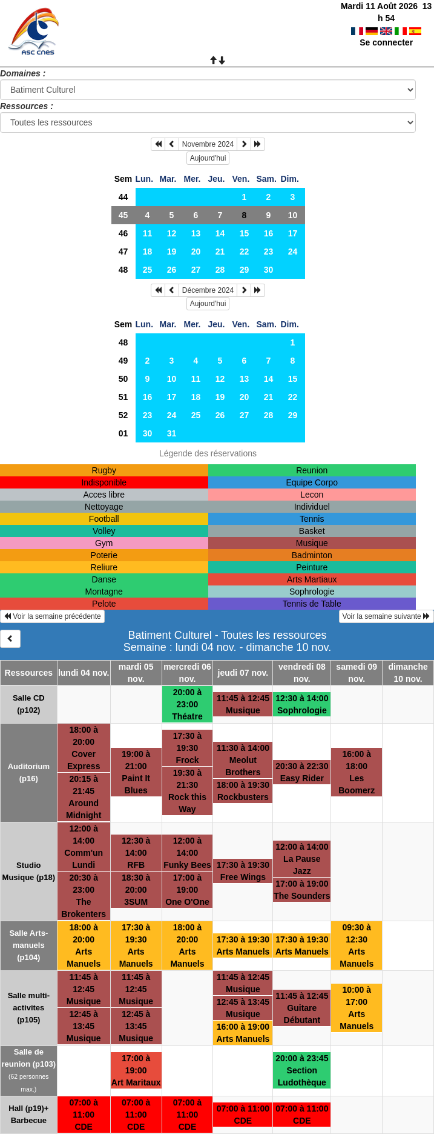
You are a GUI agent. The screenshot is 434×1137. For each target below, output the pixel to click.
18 (148, 251)
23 (269, 251)
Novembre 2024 (208, 144)
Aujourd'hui (208, 158)
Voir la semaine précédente (52, 616)
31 (172, 433)
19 (172, 251)
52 (123, 415)
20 (196, 251)
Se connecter (386, 30)
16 (269, 233)
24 (293, 251)
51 (123, 397)
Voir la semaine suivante (386, 616)
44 (123, 197)
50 (123, 379)
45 (123, 215)
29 (244, 270)
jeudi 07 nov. (243, 673)
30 (269, 270)
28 (220, 270)
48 (123, 270)
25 (148, 270)
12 (172, 233)
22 (244, 251)
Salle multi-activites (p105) (29, 1007)
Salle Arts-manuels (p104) (28, 945)
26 (172, 270)
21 (220, 251)
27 (196, 270)
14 (220, 233)
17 (293, 233)
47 (123, 251)
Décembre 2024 (208, 290)
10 (293, 215)
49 (123, 360)
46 (123, 233)
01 (123, 433)
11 (148, 233)
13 (196, 233)
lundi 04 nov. (84, 673)
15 (244, 233)
